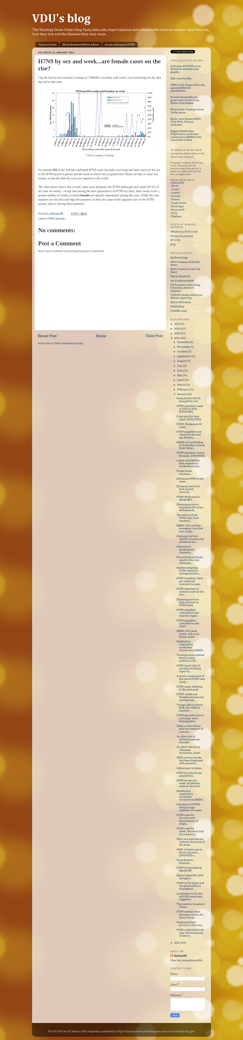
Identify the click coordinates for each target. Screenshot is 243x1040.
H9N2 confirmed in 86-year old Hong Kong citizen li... (191, 932)
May (180, 375)
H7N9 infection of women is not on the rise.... (190, 591)
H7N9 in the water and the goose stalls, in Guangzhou (190, 886)
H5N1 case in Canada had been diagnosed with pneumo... (190, 760)
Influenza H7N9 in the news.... (190, 480)
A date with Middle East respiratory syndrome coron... (189, 463)
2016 (177, 328)
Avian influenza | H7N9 (120, 44)
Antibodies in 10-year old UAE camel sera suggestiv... (190, 896)
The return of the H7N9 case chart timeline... (188, 518)
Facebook (176, 196)
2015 (177, 333)
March (181, 384)
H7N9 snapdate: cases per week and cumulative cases (190, 581)
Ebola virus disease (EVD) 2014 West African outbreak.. (185, 121)
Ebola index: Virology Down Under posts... (187, 111)
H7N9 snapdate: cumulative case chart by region (188, 612)
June (180, 370)
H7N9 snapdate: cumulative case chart (188, 623)
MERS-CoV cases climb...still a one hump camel (188, 633)
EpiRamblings (179, 257)
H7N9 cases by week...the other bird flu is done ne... (190, 831)
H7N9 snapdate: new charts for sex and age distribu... (189, 434)
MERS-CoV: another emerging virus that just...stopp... (190, 528)
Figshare (176, 216)
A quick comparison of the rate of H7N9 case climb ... (191, 679)
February (183, 389)
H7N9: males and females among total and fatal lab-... (190, 697)
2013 (177, 942)
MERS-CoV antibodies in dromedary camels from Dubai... (191, 445)
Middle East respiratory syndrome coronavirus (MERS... (190, 646)
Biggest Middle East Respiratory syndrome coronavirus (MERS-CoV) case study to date (185, 135)
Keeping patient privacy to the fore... (190, 924)
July (180, 365)
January (182, 394)
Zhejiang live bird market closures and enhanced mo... (190, 539)
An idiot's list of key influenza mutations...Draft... (189, 749)
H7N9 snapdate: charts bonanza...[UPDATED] (191, 454)
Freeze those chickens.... (184, 472)
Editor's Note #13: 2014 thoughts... (190, 877)
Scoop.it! (175, 189)
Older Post (154, 336)
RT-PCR (175, 240)
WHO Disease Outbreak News (185, 263)
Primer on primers (181, 236)
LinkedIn (175, 192)
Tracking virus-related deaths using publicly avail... (190, 658)
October (182, 351)
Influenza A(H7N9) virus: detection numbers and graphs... (185, 69)
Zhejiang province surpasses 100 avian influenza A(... (190, 507)
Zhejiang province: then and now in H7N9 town (188, 602)
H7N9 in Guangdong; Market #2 (189, 869)
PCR (173, 244)
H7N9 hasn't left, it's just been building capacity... (189, 668)
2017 (177, 324)
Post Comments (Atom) (68, 343)
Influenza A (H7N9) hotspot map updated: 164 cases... (190, 807)
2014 (177, 338)
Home (101, 336)
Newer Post (47, 336)
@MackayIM (177, 182)
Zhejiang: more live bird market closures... (188, 489)
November (184, 346)
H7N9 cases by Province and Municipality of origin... (187, 819)
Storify (174, 213)
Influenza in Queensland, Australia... (185, 549)
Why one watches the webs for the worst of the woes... (191, 842)
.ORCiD (174, 186)
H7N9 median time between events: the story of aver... (190, 914)
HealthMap (177, 306)
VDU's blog (61, 19)
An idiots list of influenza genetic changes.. (188, 739)
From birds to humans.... (185, 862)
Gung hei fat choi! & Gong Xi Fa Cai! (188, 400)
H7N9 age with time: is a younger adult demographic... (190, 718)
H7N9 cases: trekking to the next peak (189, 688)
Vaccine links (48, 44)
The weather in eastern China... (191, 905)
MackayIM (180, 955)
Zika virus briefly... (181, 78)
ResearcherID (177, 209)
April (180, 380)
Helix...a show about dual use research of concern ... (190, 728)
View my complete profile (186, 960)
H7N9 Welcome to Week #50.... (188, 498)
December (183, 342)
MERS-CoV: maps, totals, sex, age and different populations (187, 87)
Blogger (189, 1031)
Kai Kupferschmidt (182, 280)
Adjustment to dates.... (190, 768)
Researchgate (177, 206)
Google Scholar (178, 203)
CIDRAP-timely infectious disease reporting (186, 296)
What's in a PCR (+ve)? (184, 231)
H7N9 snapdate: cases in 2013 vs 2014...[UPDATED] (190, 408)
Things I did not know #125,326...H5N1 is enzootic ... (190, 707)
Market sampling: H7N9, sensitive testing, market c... (189, 570)
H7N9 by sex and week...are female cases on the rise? (188, 783)
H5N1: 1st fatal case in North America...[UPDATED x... (189, 852)
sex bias (60, 218)
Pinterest (175, 199)
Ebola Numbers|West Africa (80, 44)
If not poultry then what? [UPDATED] (189, 418)
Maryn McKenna (180, 302)
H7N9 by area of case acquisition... (189, 774)
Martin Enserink (180, 276)
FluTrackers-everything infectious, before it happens (185, 287)
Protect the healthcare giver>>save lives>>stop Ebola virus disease (184, 100)
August (182, 361)
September (184, 356)
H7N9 (51, 218)
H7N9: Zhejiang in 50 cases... (189, 426)
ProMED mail (178, 310)
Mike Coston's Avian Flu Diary (185, 270)
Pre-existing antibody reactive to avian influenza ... (190, 560)
